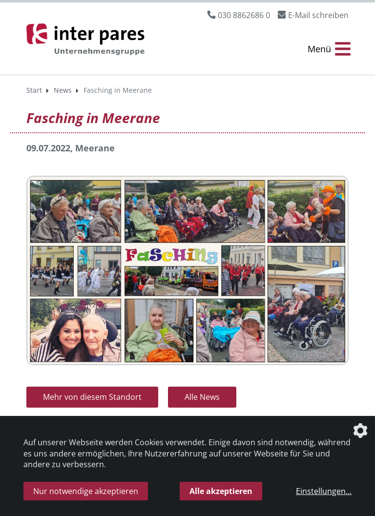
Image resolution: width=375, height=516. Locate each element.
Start (34, 90)
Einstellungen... (324, 491)
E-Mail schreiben (318, 15)
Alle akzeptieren (220, 491)
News (63, 90)
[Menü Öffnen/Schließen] (329, 49)
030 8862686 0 (244, 15)
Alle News (202, 397)
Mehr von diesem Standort (92, 397)
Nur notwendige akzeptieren (85, 491)
